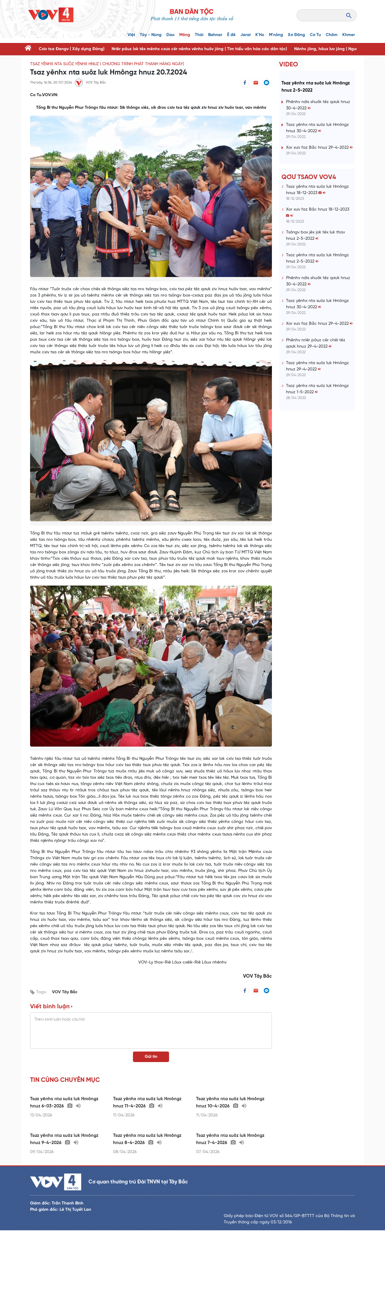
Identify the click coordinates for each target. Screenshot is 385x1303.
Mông (184, 35)
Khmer (348, 35)
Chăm (331, 35)
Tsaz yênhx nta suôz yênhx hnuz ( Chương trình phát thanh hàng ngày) (107, 64)
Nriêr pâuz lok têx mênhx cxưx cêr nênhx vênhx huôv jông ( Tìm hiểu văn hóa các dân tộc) (199, 49)
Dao (170, 35)
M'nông (276, 35)
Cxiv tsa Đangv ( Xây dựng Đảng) (71, 49)
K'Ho (259, 35)
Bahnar (215, 35)
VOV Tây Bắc (65, 992)
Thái (199, 35)
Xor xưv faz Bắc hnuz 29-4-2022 (319, 184)
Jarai (245, 35)
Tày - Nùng (151, 35)
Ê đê (231, 35)
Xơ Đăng (296, 35)
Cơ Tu (315, 35)
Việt (131, 35)
